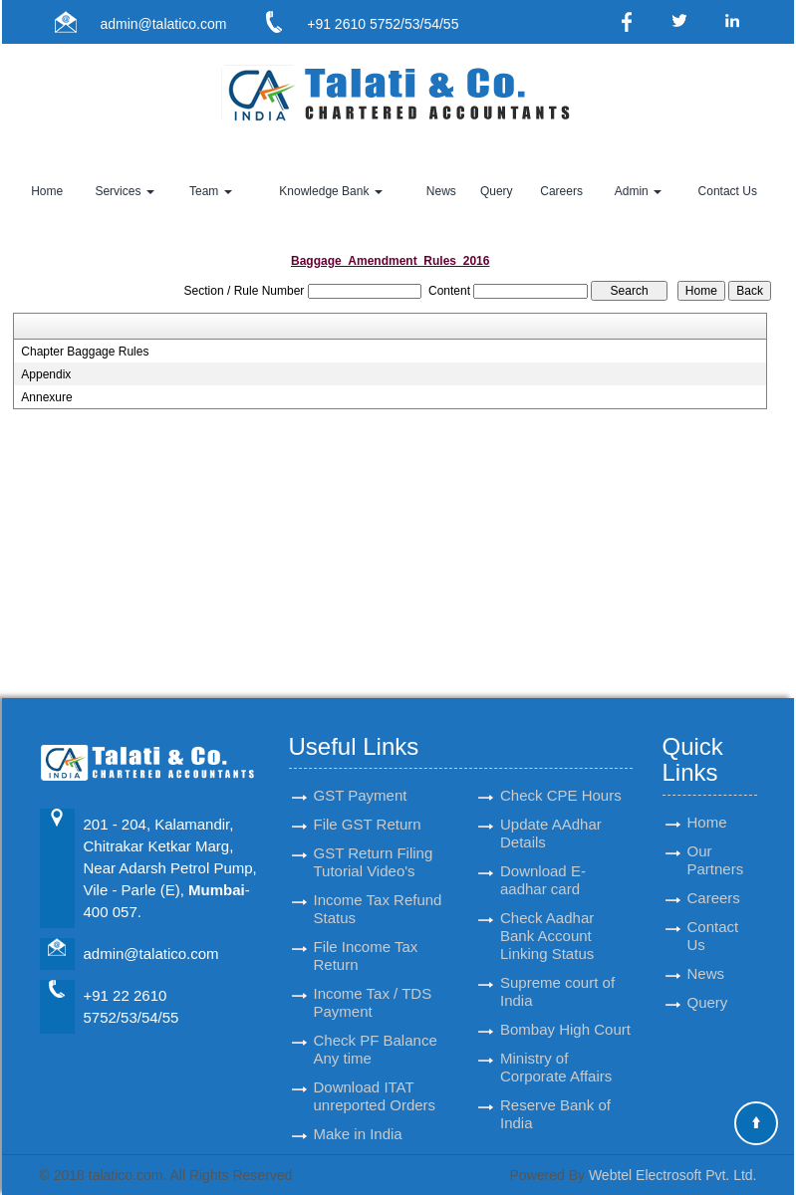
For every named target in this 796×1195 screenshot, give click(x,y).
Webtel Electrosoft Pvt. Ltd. (673, 1175)
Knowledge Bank (330, 191)
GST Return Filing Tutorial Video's (373, 844)
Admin (638, 191)
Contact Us (727, 191)
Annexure (46, 397)
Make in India (358, 1115)
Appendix (46, 374)
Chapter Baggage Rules (84, 351)
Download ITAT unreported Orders (375, 1078)
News (441, 191)
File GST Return (367, 806)
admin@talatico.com (163, 24)
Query (496, 191)
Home (47, 191)
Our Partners (715, 842)
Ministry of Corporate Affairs (556, 1049)
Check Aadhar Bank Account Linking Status (547, 917)
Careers (561, 191)
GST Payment (360, 777)
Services (124, 191)
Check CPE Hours (561, 777)
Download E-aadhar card (543, 861)
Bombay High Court (565, 1011)
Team (210, 191)
